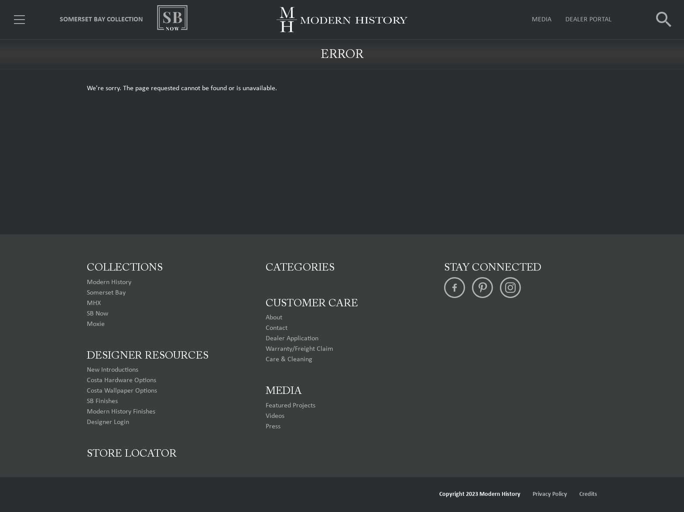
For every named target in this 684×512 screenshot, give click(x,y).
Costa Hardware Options (121, 380)
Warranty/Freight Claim (299, 349)
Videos (275, 416)
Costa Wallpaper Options (122, 390)
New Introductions (112, 369)
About (274, 317)
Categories (300, 268)
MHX (94, 303)
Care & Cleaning (289, 359)
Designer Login (108, 422)
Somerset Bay (106, 292)
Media (541, 19)
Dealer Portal (588, 19)
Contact (276, 328)
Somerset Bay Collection (101, 19)
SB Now (97, 313)
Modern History (109, 282)
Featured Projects (290, 405)
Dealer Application (292, 338)
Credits (588, 494)
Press (273, 426)
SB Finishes (102, 401)
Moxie (96, 324)
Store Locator (132, 454)
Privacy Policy (550, 494)
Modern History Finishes (121, 411)
